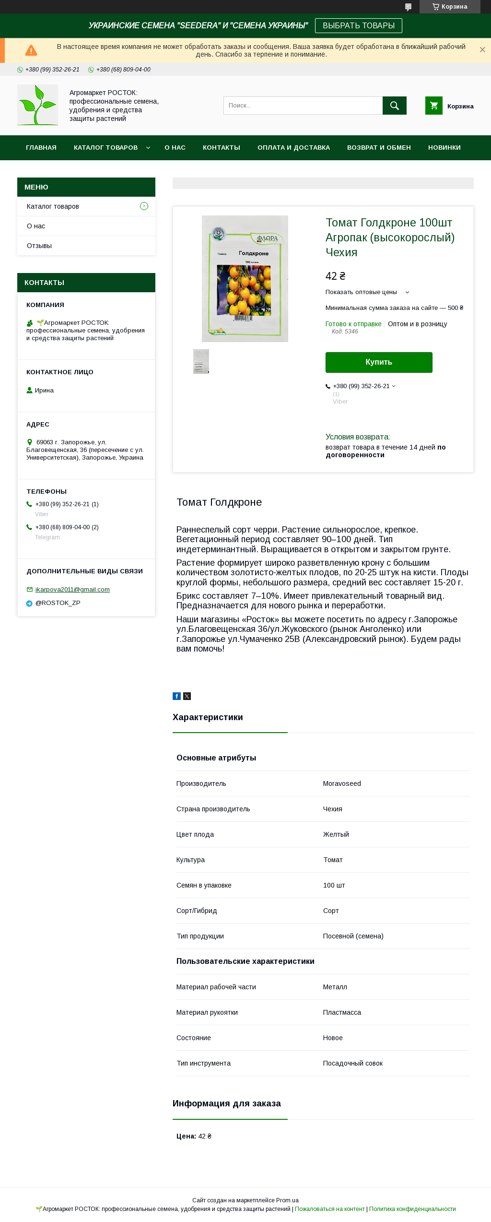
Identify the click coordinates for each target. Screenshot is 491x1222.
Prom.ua (287, 1200)
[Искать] (395, 105)
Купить (379, 362)
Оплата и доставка (293, 147)
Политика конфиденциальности (412, 1209)
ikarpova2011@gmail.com (72, 589)
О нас (175, 147)
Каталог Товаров (106, 147)
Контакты (221, 147)
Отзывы (39, 245)
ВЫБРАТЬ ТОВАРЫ (359, 26)
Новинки (444, 147)
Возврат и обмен (379, 147)
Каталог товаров (53, 206)
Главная (41, 147)
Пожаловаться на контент (330, 1209)
